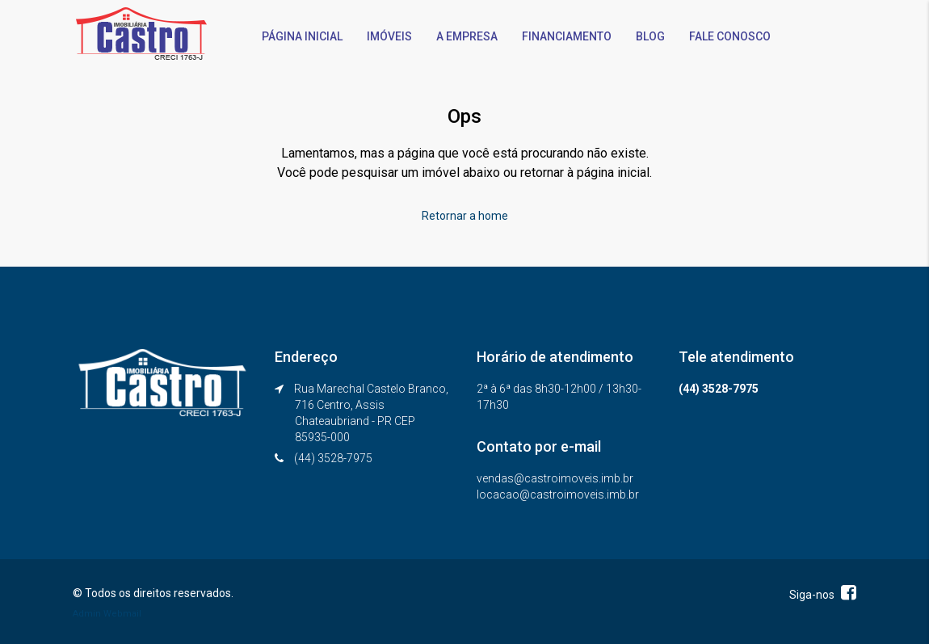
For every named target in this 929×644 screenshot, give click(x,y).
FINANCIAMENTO (567, 36)
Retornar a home (465, 215)
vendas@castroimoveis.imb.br (555, 478)
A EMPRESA (467, 36)
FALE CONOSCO (730, 36)
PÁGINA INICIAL (302, 36)
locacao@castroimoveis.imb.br (558, 494)
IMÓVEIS (389, 36)
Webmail (122, 613)
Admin (87, 613)
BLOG (650, 36)
